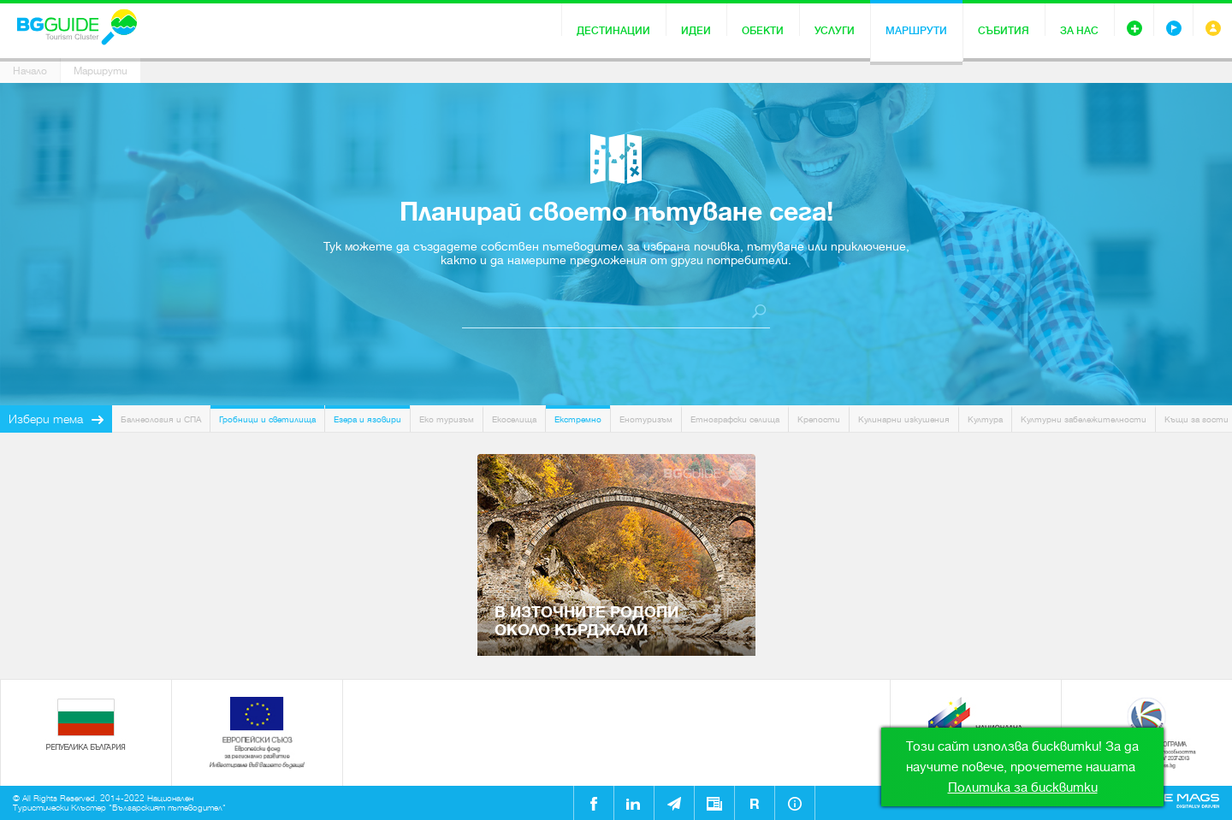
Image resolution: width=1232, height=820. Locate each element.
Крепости (818, 419)
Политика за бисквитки (1023, 787)
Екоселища (514, 419)
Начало (30, 71)
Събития (1003, 31)
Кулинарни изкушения (904, 419)
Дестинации (613, 31)
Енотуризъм (645, 419)
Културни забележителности (1083, 419)
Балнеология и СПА (161, 419)
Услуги (834, 31)
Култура (985, 419)
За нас (1079, 31)
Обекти (763, 31)
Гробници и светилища (267, 419)
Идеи (696, 31)
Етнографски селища (734, 419)
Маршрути (916, 31)
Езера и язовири (367, 419)
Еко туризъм (446, 419)
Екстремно (577, 419)
